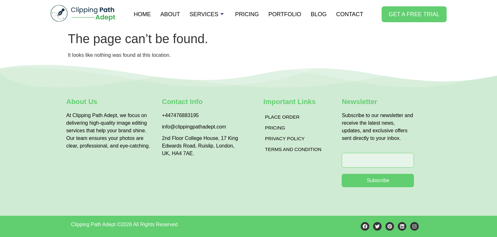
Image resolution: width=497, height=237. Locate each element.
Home (142, 14)
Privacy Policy (286, 138)
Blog (318, 14)
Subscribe (378, 180)
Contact (349, 14)
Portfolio (284, 14)
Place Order (283, 117)
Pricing (247, 14)
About (170, 14)
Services (207, 14)
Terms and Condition (295, 149)
